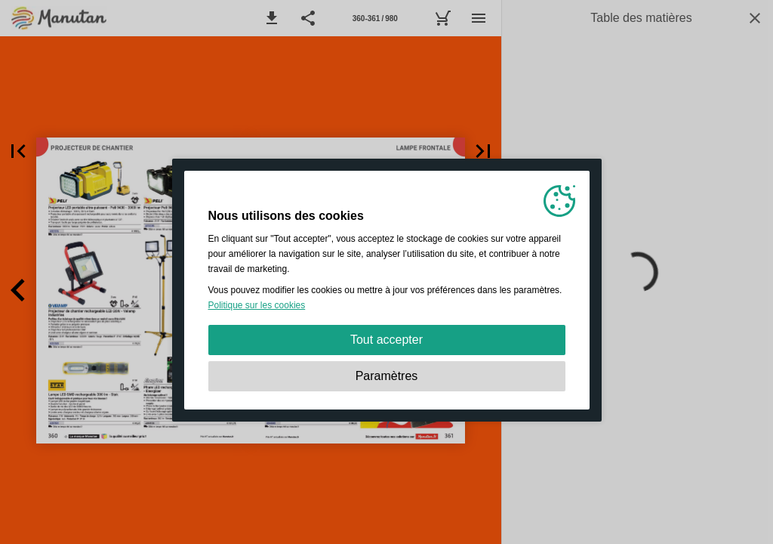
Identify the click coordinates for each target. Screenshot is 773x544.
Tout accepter (386, 339)
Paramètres (387, 375)
